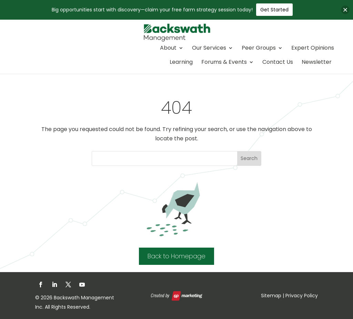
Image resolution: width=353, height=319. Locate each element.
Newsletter (317, 63)
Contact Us (277, 63)
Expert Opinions (312, 49)
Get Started (274, 9)
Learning (181, 63)
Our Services (209, 49)
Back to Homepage (176, 256)
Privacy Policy (301, 295)
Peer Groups (259, 49)
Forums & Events (224, 63)
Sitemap (271, 295)
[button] (345, 10)
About (168, 49)
